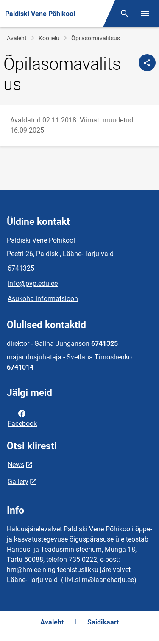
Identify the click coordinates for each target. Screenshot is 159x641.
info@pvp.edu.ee (33, 283)
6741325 (21, 268)
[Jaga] (147, 62)
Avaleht (17, 38)
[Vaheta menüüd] (145, 13)
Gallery (18, 482)
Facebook (22, 418)
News (16, 465)
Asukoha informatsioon (43, 299)
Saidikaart (103, 622)
